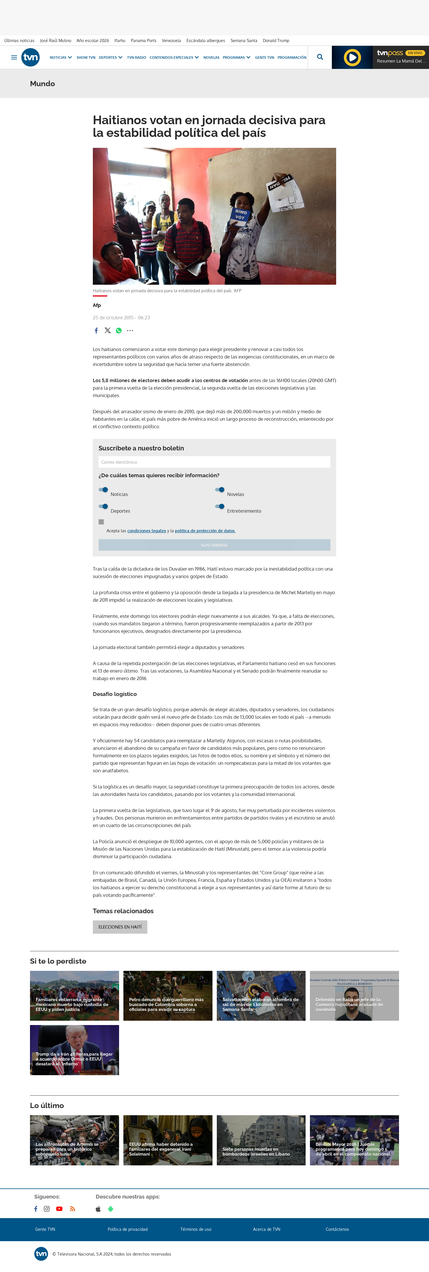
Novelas (211, 57)
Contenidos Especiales (175, 57)
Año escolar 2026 (93, 40)
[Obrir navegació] (14, 57)
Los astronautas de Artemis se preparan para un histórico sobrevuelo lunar (67, 1149)
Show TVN (86, 57)
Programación (292, 57)
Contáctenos (337, 1229)
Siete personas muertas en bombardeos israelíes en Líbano (256, 1152)
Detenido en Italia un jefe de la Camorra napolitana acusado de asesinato (349, 1004)
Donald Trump (276, 40)
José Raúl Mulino (55, 40)
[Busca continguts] (320, 57)
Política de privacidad (128, 1229)
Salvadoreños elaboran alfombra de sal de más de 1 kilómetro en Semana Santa (261, 1004)
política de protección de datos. (205, 530)
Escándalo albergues (206, 40)
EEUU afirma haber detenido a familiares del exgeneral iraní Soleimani (161, 1149)
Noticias (61, 57)
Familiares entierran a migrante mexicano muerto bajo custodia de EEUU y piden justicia (72, 1004)
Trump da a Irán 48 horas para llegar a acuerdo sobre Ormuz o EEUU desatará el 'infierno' (74, 1059)
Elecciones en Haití (120, 927)
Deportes (111, 57)
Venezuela (171, 40)
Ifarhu (119, 40)
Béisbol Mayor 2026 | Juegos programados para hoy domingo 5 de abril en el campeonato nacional (353, 1149)
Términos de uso (195, 1229)
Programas (237, 57)
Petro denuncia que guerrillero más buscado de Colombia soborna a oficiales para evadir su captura (166, 1004)
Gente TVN (264, 57)
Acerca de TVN (266, 1229)
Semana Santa (244, 40)
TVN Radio (136, 57)
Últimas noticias (19, 40)
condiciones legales (146, 530)
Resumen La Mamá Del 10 (401, 61)
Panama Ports (144, 40)
